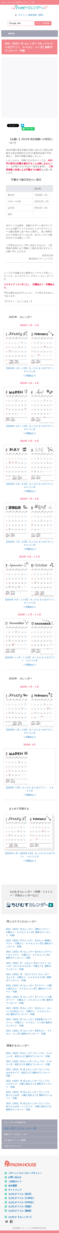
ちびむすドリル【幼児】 (20, 1194)
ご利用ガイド (14, 1181)
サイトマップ (14, 1190)
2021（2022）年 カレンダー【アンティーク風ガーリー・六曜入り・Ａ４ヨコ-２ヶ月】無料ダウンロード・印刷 (29, 1000)
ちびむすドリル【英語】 (20, 1206)
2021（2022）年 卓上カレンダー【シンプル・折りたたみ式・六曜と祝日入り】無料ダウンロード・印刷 (29, 1095)
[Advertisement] (29, 87)
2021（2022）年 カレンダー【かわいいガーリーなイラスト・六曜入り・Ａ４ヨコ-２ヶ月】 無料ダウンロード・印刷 (29, 954)
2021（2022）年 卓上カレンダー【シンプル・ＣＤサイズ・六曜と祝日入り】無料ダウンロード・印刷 (29, 1084)
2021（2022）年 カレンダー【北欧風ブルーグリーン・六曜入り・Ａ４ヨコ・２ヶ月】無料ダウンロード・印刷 (29, 1022)
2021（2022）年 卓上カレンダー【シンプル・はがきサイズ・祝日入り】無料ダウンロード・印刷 (29, 1072)
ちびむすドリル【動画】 (20, 1210)
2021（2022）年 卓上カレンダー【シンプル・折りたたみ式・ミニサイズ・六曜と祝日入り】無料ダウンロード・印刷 (29, 1106)
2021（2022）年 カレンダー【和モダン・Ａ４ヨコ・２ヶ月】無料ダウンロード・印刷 (29, 1032)
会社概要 (12, 1185)
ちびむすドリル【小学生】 (21, 1198)
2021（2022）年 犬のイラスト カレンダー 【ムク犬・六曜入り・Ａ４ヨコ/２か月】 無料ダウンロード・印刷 (28, 977)
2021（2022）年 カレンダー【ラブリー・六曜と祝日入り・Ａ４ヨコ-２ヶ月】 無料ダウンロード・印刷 (29, 988)
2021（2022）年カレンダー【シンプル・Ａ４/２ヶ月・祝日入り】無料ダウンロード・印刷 (29, 1063)
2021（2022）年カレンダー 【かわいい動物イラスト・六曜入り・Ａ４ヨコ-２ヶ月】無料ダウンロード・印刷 (29, 943)
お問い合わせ (14, 1177)
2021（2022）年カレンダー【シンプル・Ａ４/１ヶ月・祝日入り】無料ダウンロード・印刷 (28, 1055)
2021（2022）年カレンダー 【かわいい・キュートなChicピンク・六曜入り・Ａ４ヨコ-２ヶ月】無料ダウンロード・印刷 (29, 1011)
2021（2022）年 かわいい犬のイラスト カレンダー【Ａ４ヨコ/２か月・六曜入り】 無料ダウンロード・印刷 (29, 966)
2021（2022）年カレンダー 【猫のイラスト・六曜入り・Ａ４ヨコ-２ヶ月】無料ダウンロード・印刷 (28, 932)
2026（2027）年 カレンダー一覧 (20, 1128)
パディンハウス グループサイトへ (25, 1173)
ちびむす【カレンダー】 (20, 1217)
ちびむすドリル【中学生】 (21, 1202)
